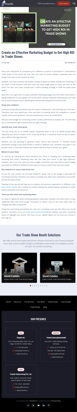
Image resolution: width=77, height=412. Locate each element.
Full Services (29, 302)
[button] (30, 285)
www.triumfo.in (22, 390)
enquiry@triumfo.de (57, 354)
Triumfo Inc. (33, 401)
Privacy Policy (56, 401)
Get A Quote (63, 3)
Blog (45, 307)
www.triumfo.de (57, 357)
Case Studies (66, 302)
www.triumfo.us (22, 354)
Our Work (41, 302)
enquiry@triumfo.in (22, 387)
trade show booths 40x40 (36, 212)
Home (8, 302)
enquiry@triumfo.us (46, 3)
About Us (17, 302)
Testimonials (53, 302)
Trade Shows (35, 307)
